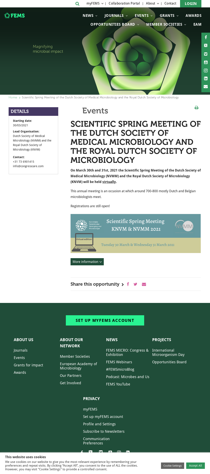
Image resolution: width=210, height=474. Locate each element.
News (88, 15)
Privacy (91, 398)
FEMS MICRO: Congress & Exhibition (127, 352)
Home (13, 97)
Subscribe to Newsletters (103, 431)
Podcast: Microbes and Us (127, 377)
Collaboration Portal (124, 3)
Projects (161, 339)
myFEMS (93, 3)
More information (85, 262)
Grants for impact (28, 365)
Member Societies (164, 24)
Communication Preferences (96, 441)
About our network (71, 342)
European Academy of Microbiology (78, 366)
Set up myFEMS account (105, 320)
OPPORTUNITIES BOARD (112, 24)
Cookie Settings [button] (172, 465)
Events (141, 15)
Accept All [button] (195, 465)
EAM (197, 24)
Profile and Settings (99, 424)
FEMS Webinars (119, 362)
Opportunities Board (169, 362)
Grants (167, 15)
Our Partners (70, 375)
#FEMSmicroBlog (120, 369)
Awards (193, 15)
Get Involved (70, 383)
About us (23, 339)
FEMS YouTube (118, 384)
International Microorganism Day (168, 352)
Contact (170, 3)
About (150, 3)
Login (191, 3)
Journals (114, 15)
